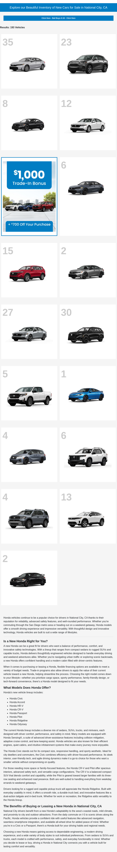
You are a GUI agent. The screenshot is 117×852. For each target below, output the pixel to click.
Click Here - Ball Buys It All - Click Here (58, 18)
